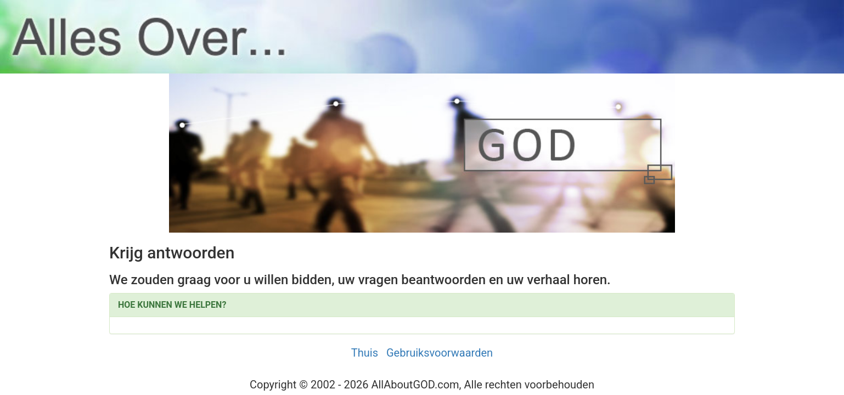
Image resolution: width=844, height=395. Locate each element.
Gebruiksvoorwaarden (439, 352)
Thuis (364, 352)
